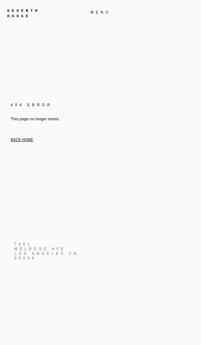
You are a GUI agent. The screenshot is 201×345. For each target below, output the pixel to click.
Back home (22, 140)
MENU (100, 12)
